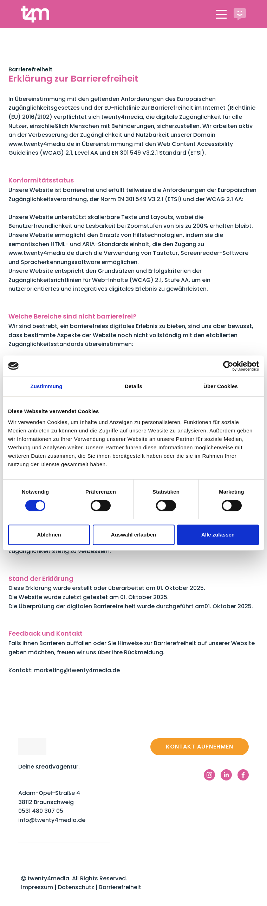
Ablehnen (49, 535)
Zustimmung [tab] (47, 386)
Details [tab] (133, 386)
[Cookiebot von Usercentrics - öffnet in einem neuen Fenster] (228, 366)
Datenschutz (77, 887)
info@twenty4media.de (51, 820)
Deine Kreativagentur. (49, 767)
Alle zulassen (218, 535)
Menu (221, 10)
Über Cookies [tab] (220, 386)
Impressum (37, 887)
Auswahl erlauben (133, 535)
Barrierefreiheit (120, 887)
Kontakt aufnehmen (199, 747)
